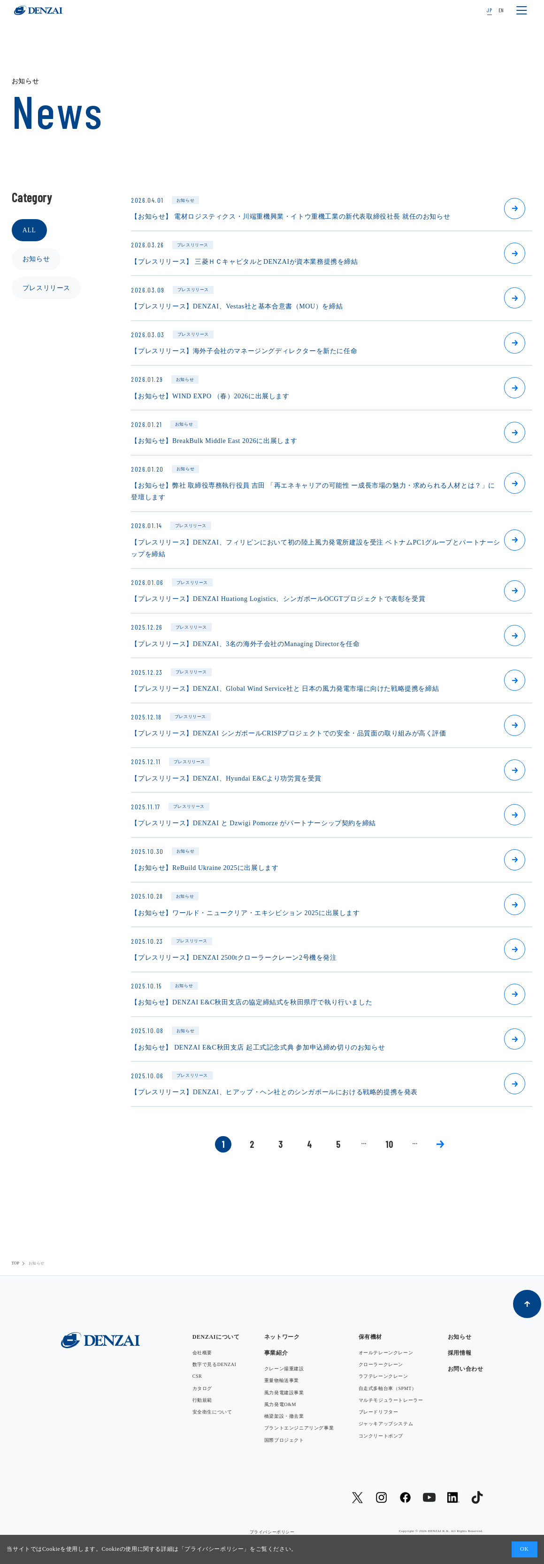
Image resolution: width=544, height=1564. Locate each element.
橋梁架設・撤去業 (284, 1416)
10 (389, 1144)
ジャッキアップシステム (386, 1423)
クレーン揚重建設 (284, 1368)
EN (501, 10)
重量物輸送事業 (281, 1380)
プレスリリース (46, 288)
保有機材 (370, 1337)
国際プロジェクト (284, 1440)
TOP (16, 1263)
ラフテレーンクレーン (383, 1376)
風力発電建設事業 (284, 1392)
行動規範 (202, 1400)
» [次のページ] (440, 1144)
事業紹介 (276, 1353)
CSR (197, 1376)
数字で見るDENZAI (214, 1364)
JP (489, 10)
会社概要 (202, 1352)
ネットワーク (282, 1337)
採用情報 (459, 1353)
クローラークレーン (381, 1364)
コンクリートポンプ (381, 1435)
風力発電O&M (280, 1404)
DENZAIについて (216, 1337)
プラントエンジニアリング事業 (299, 1427)
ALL (29, 230)
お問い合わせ (465, 1369)
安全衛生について (212, 1411)
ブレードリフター (378, 1411)
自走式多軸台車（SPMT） (388, 1388)
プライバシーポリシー (214, 1549)
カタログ (202, 1388)
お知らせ (36, 258)
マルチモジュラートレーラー (391, 1400)
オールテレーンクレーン (386, 1352)
